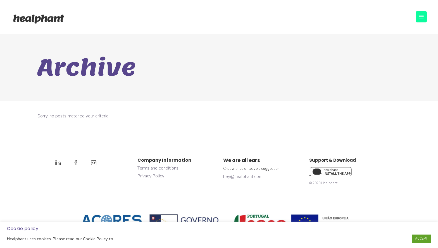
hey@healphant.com (243, 176)
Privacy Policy (150, 176)
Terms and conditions (157, 168)
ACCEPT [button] (421, 239)
